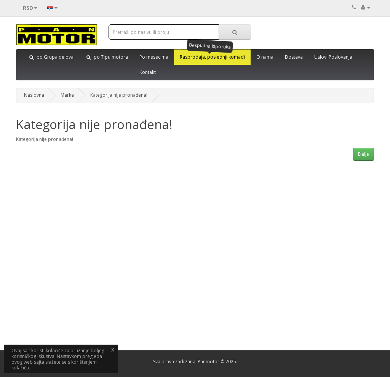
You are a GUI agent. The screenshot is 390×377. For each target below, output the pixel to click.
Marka (67, 95)
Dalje (363, 154)
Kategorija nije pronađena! (118, 95)
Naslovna (34, 95)
